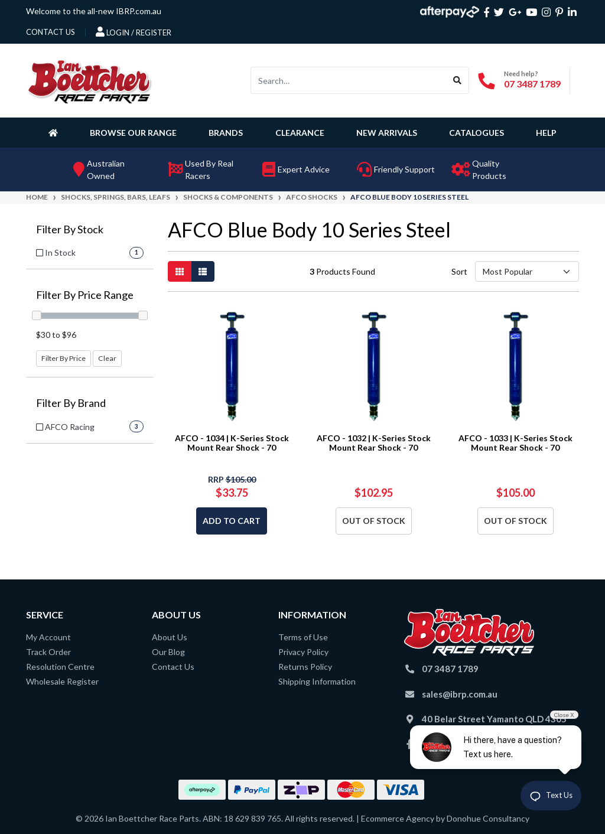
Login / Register (133, 32)
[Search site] (457, 80)
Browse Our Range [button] (133, 133)
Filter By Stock (69, 229)
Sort (459, 271)
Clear (107, 358)
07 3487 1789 (532, 83)
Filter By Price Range (85, 295)
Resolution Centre (60, 667)
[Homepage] (55, 132)
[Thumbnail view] (179, 271)
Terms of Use (303, 637)
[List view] (202, 271)
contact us (50, 32)
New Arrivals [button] (386, 133)
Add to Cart (232, 521)
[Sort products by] (527, 271)
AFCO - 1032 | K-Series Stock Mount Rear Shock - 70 (374, 443)
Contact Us (173, 667)
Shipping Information (317, 681)
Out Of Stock (373, 521)
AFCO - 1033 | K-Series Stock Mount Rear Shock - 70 (515, 443)
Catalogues (476, 133)
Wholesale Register (62, 681)
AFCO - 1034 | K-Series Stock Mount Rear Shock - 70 (232, 443)
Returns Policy (305, 667)
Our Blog (168, 652)
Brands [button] (226, 133)
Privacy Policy (303, 652)
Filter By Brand (71, 403)
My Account (48, 637)
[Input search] (349, 80)
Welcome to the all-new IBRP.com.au (93, 11)
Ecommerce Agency (397, 818)
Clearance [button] (299, 133)
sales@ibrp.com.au (459, 694)
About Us (169, 637)
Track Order (48, 652)
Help (546, 133)
